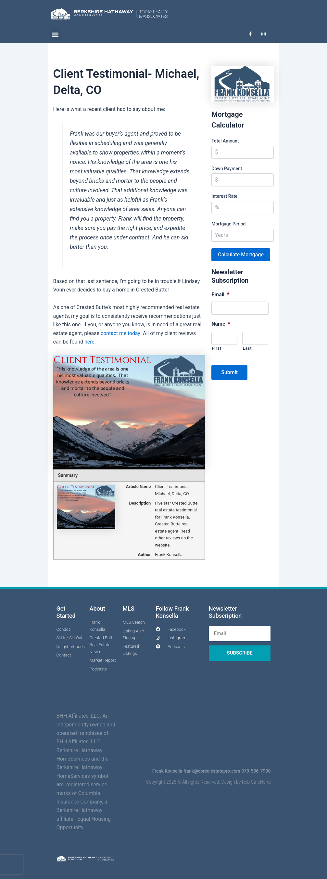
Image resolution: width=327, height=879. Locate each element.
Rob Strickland (256, 782)
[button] (55, 34)
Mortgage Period (228, 223)
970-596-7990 (255, 771)
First (216, 347)
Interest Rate (224, 195)
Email (220, 294)
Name (220, 324)
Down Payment (226, 168)
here (89, 342)
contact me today (121, 333)
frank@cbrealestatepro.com (211, 771)
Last (247, 347)
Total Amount (225, 140)
